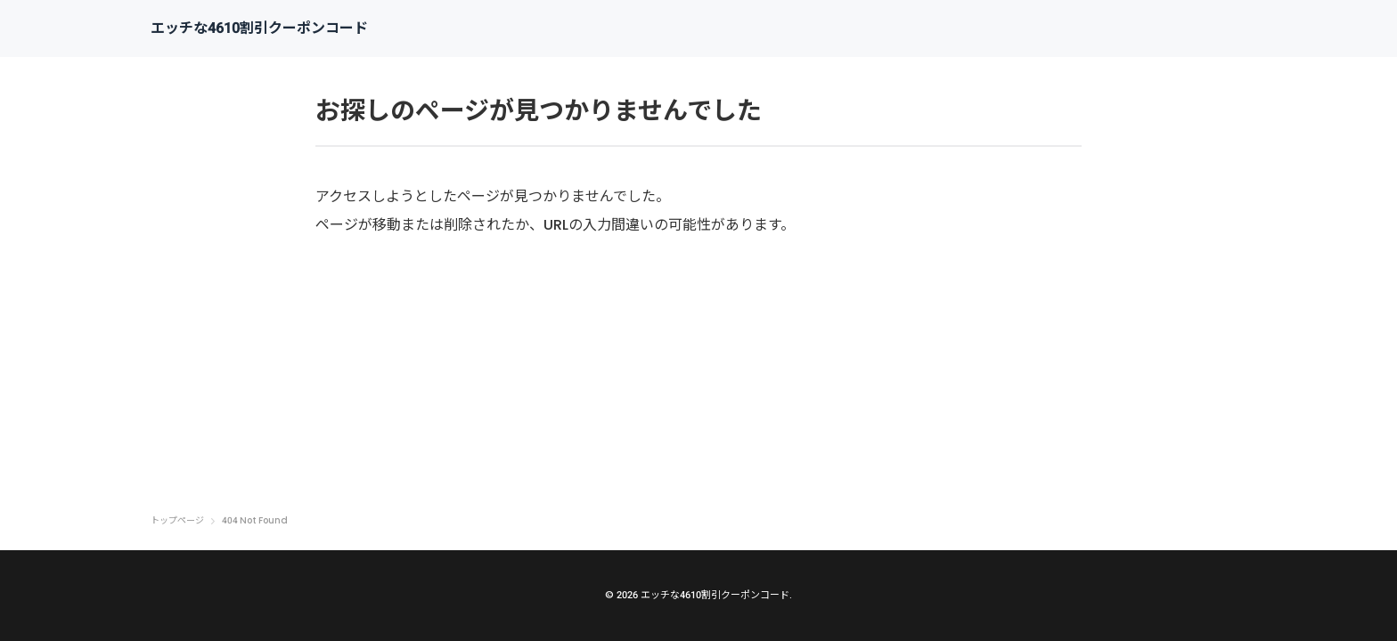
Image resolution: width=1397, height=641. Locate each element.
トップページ (177, 520)
